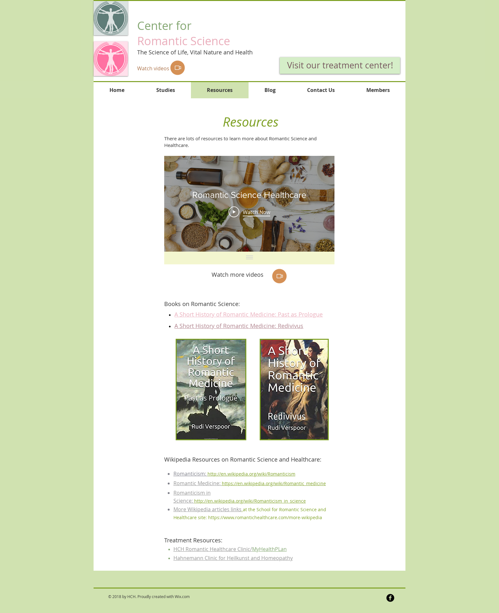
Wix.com (182, 596)
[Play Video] (249, 212)
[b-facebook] (390, 598)
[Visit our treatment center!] (340, 65)
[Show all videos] (249, 258)
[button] (331, 26)
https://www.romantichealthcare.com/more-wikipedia (265, 517)
